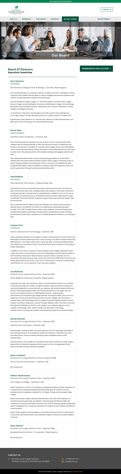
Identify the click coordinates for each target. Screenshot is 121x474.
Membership (26, 19)
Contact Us (107, 9)
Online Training (104, 19)
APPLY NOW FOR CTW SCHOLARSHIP (60, 1)
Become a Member (70, 19)
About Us (13, 19)
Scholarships (41, 19)
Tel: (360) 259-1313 (72, 459)
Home (11, 24)
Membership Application (95, 68)
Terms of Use (78, 472)
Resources (55, 19)
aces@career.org (71, 461)
